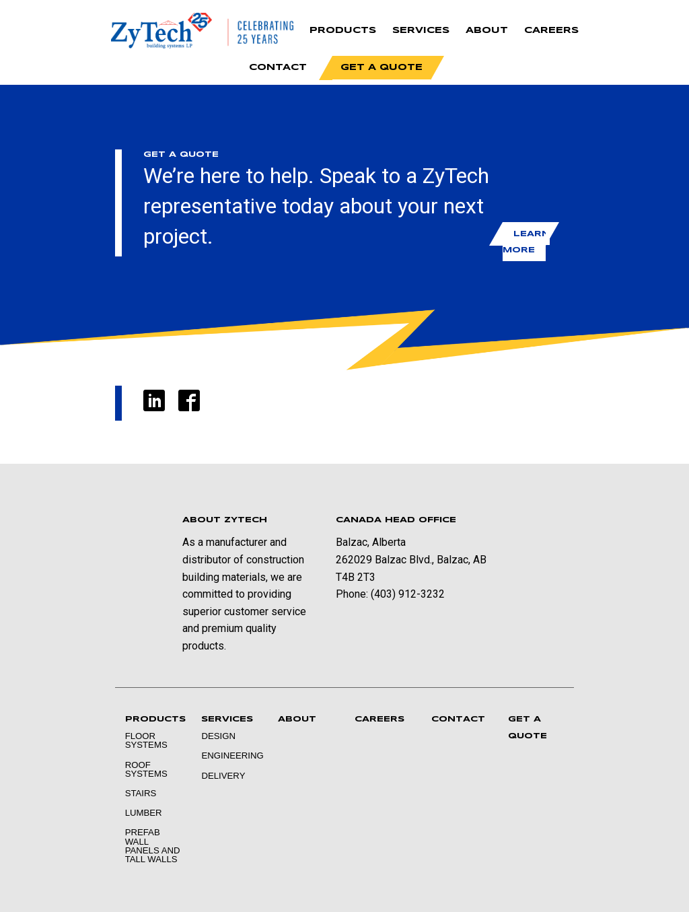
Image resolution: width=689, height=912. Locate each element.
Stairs (141, 793)
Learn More (526, 241)
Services (420, 30)
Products (343, 30)
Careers (551, 30)
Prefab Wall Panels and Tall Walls (152, 845)
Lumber (143, 813)
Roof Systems (146, 769)
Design (218, 736)
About (487, 30)
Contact (278, 67)
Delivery (223, 776)
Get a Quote (381, 67)
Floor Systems (146, 740)
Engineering (229, 755)
